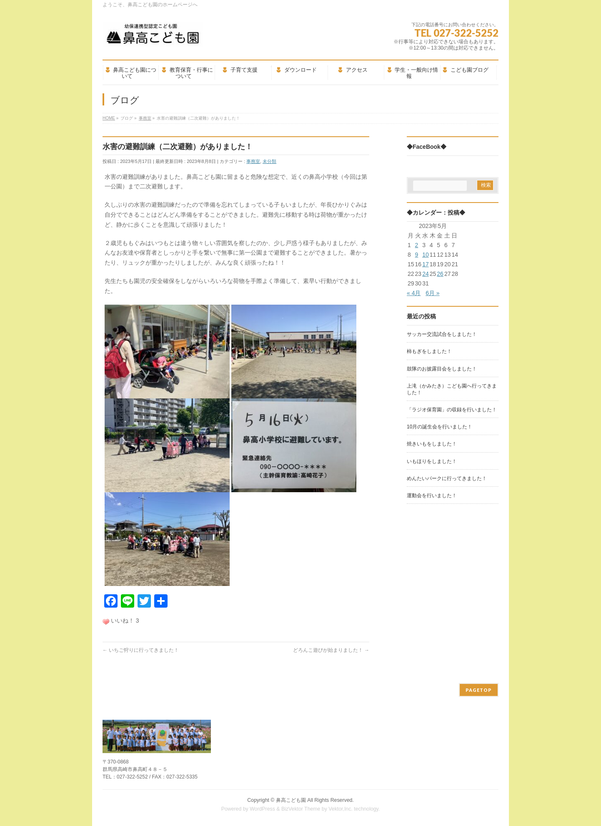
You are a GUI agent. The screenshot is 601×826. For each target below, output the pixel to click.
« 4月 (414, 293)
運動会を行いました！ (432, 495)
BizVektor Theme (301, 809)
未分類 (269, 161)
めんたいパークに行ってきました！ (447, 478)
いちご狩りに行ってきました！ (141, 650)
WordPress (262, 809)
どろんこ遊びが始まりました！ (331, 650)
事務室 (253, 161)
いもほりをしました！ (432, 461)
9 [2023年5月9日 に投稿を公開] (416, 254)
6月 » (432, 293)
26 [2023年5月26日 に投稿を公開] (440, 273)
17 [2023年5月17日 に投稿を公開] (425, 264)
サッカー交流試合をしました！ (442, 334)
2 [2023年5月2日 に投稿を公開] (416, 245)
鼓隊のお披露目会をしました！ (442, 369)
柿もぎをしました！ (429, 351)
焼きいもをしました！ (432, 444)
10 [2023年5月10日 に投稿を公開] (425, 254)
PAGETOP (479, 690)
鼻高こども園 (291, 800)
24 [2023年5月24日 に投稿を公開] (425, 273)
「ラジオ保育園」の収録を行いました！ (452, 410)
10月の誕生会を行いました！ (439, 427)
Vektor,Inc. (340, 809)
